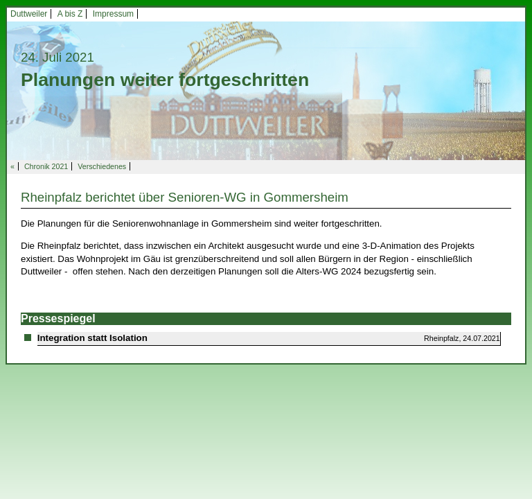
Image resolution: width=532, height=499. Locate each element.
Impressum (113, 14)
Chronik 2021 (46, 166)
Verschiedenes (102, 166)
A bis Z (70, 14)
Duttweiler (28, 14)
